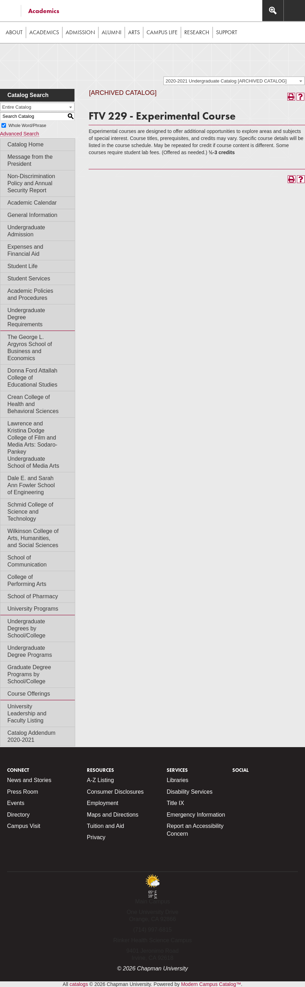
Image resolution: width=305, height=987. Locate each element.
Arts (134, 32)
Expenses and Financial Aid (25, 250)
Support (226, 32)
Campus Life (162, 32)
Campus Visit (23, 826)
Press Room (22, 792)
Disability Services (190, 792)
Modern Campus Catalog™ (211, 984)
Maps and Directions (112, 815)
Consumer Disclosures (115, 792)
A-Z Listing (100, 780)
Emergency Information (196, 815)
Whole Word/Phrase (27, 125)
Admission (80, 32)
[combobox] (234, 81)
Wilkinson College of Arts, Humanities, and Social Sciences (33, 538)
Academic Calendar (32, 203)
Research (196, 32)
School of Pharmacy (32, 596)
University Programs (32, 609)
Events (15, 803)
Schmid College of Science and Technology (30, 512)
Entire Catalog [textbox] (16, 107)
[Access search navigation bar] (273, 10)
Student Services (28, 278)
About (14, 32)
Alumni (111, 32)
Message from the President (30, 160)
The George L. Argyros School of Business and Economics (29, 347)
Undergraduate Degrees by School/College (26, 628)
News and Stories (29, 780)
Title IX (175, 803)
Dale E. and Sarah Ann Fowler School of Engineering (31, 485)
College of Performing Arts (26, 580)
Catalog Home (25, 144)
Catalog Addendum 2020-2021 (31, 736)
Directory (18, 815)
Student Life (22, 266)
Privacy (96, 837)
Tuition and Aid (105, 826)
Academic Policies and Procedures (30, 294)
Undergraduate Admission (26, 230)
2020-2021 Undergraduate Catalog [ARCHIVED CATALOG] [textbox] (226, 81)
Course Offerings (28, 694)
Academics (43, 11)
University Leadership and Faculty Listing (26, 713)
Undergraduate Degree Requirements (26, 317)
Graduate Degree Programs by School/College (29, 674)
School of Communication (27, 561)
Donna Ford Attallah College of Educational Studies (32, 378)
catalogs (79, 984)
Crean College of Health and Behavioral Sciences (33, 404)
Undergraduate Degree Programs (29, 651)
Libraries (177, 780)
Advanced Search (19, 134)
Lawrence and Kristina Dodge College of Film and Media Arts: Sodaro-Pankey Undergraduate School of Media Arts (33, 444)
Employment (102, 803)
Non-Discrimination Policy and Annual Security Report (31, 183)
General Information (32, 215)
